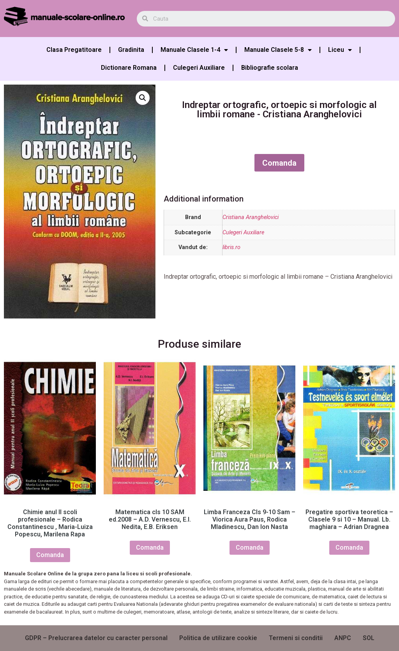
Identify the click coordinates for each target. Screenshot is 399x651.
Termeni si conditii (296, 638)
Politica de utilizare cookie (218, 638)
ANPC (342, 638)
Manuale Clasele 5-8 (278, 50)
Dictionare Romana (129, 67)
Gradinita (131, 49)
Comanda (279, 163)
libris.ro (231, 247)
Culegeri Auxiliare (199, 67)
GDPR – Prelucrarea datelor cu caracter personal (96, 638)
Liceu (340, 50)
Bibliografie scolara (269, 67)
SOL (368, 638)
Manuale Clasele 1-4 (194, 50)
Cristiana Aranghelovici (250, 217)
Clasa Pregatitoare (74, 49)
